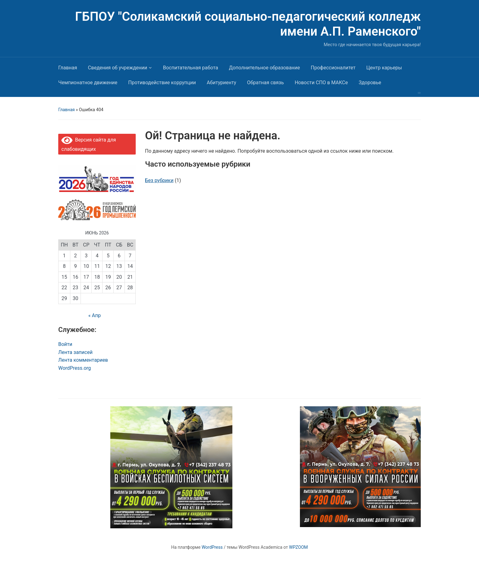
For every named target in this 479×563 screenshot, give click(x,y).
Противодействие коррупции (162, 82)
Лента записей (75, 352)
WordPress (212, 547)
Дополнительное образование (264, 68)
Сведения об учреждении (117, 68)
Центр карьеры (384, 68)
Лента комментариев (83, 360)
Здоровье (370, 82)
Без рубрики (159, 180)
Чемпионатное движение (87, 82)
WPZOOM (298, 547)
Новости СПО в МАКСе (321, 82)
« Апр (94, 315)
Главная (67, 68)
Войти (65, 344)
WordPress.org (74, 368)
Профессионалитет (333, 68)
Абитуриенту (221, 82)
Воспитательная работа (190, 68)
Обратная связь (265, 82)
